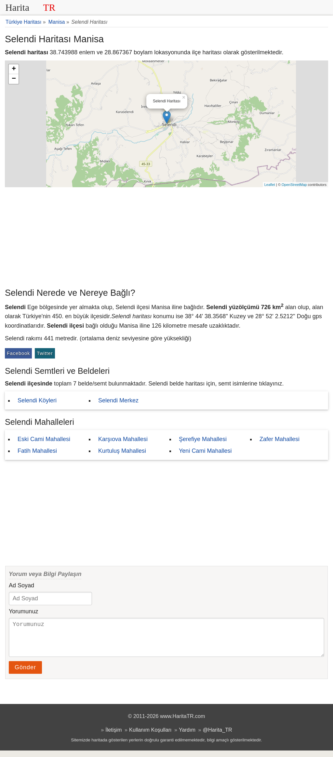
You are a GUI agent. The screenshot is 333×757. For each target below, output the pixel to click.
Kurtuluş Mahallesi (122, 451)
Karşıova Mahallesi (123, 439)
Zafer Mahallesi (280, 439)
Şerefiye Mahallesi (203, 439)
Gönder (25, 674)
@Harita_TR (217, 736)
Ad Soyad (21, 585)
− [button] (14, 79)
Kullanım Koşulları (150, 736)
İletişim (113, 736)
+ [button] (14, 69)
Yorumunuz (23, 611)
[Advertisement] (166, 235)
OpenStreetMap (294, 185)
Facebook (18, 353)
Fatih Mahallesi (37, 451)
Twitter (45, 353)
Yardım (187, 736)
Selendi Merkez (118, 400)
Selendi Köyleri (37, 400)
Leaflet (269, 185)
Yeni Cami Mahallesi (205, 451)
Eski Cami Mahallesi (44, 439)
